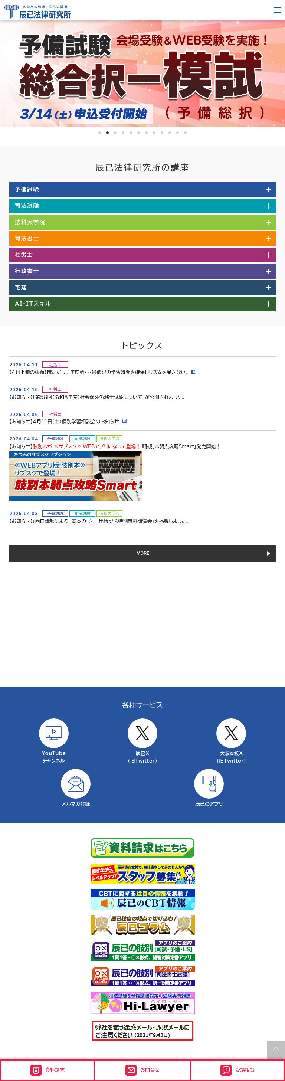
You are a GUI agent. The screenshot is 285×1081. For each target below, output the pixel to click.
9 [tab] (162, 132)
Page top (276, 1050)
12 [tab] (185, 132)
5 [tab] (131, 132)
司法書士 (27, 238)
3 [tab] (115, 132)
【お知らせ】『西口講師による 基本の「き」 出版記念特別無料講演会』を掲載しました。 (99, 521)
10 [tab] (169, 132)
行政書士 (27, 271)
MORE (142, 553)
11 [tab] (177, 132)
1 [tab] (99, 132)
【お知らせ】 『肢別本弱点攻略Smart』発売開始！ (115, 446)
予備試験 (27, 189)
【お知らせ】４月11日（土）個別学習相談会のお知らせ (68, 421)
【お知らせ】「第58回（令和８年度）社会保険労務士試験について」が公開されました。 (97, 397)
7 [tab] (146, 132)
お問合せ (142, 1070)
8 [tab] (154, 132)
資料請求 (47, 1070)
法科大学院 (30, 222)
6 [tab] (138, 132)
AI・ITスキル (33, 304)
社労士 (24, 255)
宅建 (21, 287)
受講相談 (237, 1070)
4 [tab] (123, 132)
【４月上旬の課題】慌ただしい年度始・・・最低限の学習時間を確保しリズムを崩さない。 (102, 372)
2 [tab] (107, 132)
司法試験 (27, 206)
